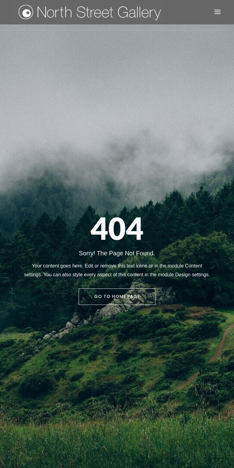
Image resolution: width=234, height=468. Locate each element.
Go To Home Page (117, 296)
